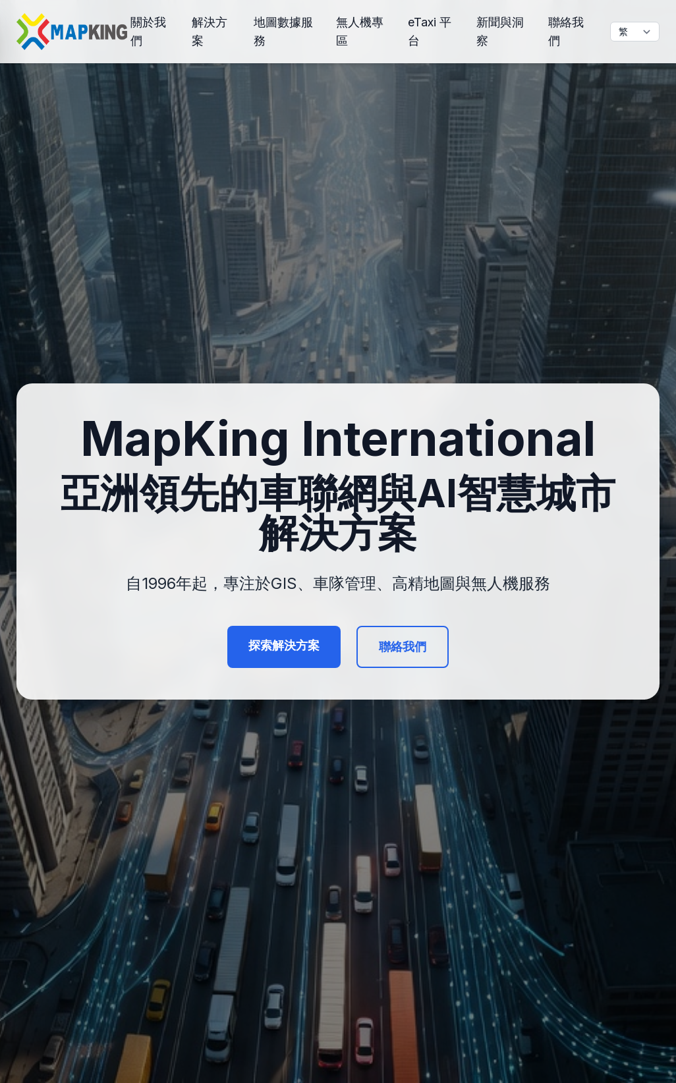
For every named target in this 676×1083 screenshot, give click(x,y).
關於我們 (148, 31)
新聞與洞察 (500, 31)
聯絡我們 (566, 31)
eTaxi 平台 (429, 31)
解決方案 (209, 31)
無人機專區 (359, 31)
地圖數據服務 (283, 31)
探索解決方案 (284, 645)
